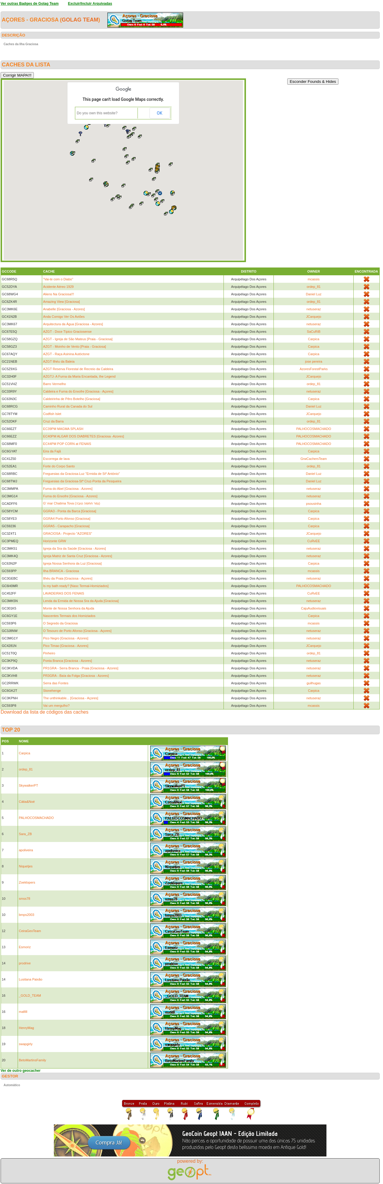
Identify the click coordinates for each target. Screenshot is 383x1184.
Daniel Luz (313, 294)
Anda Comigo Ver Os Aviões (64, 316)
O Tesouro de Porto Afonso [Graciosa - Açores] (77, 631)
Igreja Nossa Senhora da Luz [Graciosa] (72, 563)
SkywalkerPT (28, 785)
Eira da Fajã (52, 451)
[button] (160, 193)
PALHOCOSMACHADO (313, 429)
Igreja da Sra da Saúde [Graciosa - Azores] (74, 548)
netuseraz (313, 309)
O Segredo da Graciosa (60, 623)
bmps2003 (26, 915)
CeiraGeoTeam (30, 931)
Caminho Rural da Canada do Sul (67, 406)
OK (159, 113)
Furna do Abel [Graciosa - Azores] (67, 488)
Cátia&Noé (27, 801)
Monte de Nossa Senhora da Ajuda (68, 608)
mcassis (314, 279)
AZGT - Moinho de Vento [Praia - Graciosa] (74, 346)
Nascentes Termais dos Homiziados (69, 616)
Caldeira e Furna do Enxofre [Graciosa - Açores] (78, 391)
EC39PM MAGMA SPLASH (63, 429)
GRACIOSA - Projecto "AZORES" (67, 533)
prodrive (25, 963)
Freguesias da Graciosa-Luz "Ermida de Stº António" (81, 473)
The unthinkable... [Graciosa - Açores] (70, 698)
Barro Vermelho (54, 384)
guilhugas (314, 683)
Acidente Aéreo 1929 (58, 286)
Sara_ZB (25, 834)
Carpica (313, 339)
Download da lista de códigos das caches (45, 712)
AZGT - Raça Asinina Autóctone (66, 354)
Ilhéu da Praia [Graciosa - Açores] (67, 578)
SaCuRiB (313, 331)
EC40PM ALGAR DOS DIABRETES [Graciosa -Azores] (83, 436)
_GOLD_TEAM (30, 995)
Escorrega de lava (56, 458)
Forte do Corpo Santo (59, 466)
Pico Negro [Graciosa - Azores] (65, 638)
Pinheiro (49, 653)
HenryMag (26, 1028)
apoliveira (26, 850)
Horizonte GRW (54, 541)
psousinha (313, 503)
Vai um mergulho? (56, 705)
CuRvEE (313, 541)
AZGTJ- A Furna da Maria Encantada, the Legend (79, 376)
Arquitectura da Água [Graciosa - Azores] (73, 324)
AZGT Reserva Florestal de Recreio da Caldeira (78, 369)
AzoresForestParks (314, 369)
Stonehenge (52, 690)
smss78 (24, 898)
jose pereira (313, 361)
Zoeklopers (27, 882)
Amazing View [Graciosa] (61, 301)
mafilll (23, 1011)
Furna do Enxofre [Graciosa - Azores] (70, 496)
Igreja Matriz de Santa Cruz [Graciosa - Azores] (77, 556)
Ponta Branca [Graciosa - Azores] (67, 660)
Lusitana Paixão (30, 979)
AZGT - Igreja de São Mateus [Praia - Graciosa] (78, 339)
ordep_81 (314, 286)
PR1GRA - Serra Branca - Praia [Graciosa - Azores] (80, 668)
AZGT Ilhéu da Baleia (59, 361)
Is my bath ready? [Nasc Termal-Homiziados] (76, 586)
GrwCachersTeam (313, 458)
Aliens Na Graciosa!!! (58, 294)
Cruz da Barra (53, 421)
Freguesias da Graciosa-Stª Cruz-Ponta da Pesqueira (82, 481)
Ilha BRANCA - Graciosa (61, 571)
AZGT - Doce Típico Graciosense (67, 331)
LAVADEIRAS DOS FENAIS (63, 593)
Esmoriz (25, 947)
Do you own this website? (97, 113)
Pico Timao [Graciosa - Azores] (65, 646)
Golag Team (80, 20)
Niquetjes (26, 866)
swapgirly (26, 1044)
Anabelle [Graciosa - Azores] (64, 309)
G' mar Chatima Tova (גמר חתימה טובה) (71, 503)
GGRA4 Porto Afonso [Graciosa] (66, 518)
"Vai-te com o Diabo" (58, 279)
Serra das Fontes (55, 683)
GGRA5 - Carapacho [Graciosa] (66, 526)
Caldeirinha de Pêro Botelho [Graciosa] (71, 399)
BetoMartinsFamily (32, 1060)
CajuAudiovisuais (313, 608)
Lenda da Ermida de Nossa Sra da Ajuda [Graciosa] (81, 601)
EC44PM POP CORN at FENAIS (67, 444)
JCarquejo (313, 316)
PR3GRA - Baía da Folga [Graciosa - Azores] (76, 675)
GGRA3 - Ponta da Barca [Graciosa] (69, 511)
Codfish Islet (52, 414)
